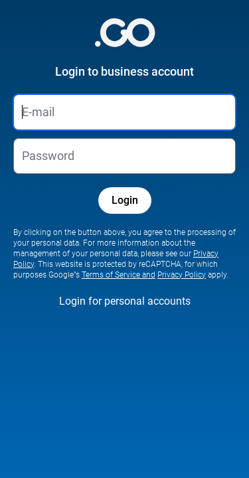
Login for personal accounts (125, 301)
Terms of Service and (118, 274)
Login (125, 200)
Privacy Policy (181, 274)
